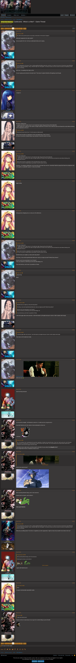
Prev (2, 28)
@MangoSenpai (19, 376)
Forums (3, 15)
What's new (16, 15)
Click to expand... (45, 464)
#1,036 (73, 490)
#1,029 (73, 270)
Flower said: (19, 272)
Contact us (55, 655)
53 (15, 28)
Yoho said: (19, 615)
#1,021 (73, 31)
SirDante (3, 23)
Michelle (8, 141)
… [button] (6, 28)
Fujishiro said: (19, 130)
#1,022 (73, 60)
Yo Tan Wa (8, 51)
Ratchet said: (19, 33)
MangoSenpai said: (20, 554)
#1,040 (73, 612)
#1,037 (73, 521)
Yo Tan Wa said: (20, 302)
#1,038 (73, 552)
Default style (4, 655)
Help (72, 655)
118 (21, 28)
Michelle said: (19, 153)
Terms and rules (61, 655)
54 (17, 28)
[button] (12, 15)
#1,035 (73, 451)
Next (24, 28)
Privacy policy (67, 655)
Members (23, 15)
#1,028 (73, 240)
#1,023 (73, 90)
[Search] (72, 15)
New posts (3, 17)
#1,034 (73, 420)
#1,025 (73, 151)
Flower (7, 171)
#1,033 (73, 389)
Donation (9, 15)
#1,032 (73, 359)
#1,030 (73, 300)
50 (8, 28)
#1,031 (73, 329)
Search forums (8, 17)
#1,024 (73, 121)
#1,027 (73, 210)
